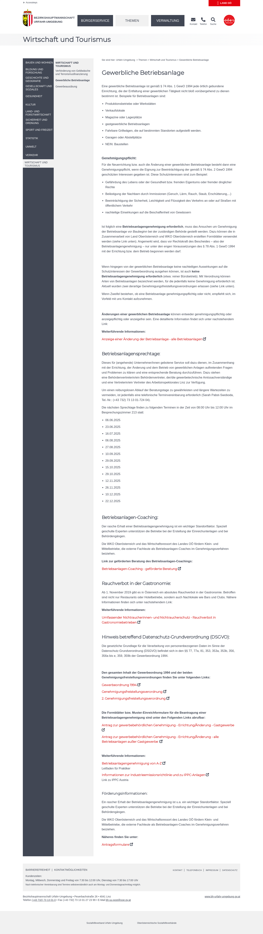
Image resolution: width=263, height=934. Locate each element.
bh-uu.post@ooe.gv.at (118, 900)
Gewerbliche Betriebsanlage (73, 80)
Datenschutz (228, 870)
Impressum (207, 870)
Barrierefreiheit (38, 870)
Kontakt (166, 870)
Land (224, 3)
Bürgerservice (95, 20)
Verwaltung (167, 20)
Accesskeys (30, 2)
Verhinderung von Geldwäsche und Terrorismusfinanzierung (73, 72)
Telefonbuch (185, 870)
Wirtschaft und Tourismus (163, 60)
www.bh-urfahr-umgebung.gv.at (222, 896)
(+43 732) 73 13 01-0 (44, 900)
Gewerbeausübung (66, 86)
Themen (132, 20)
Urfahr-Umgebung (126, 60)
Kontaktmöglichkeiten (70, 870)
